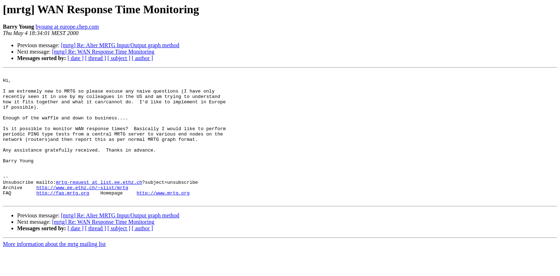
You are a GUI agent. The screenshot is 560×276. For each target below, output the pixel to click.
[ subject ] (119, 58)
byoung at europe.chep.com (67, 27)
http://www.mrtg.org (162, 217)
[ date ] (76, 58)
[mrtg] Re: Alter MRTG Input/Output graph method (120, 45)
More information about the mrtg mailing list (54, 270)
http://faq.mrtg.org (62, 217)
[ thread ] (95, 58)
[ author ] (142, 58)
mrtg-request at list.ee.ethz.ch (99, 204)
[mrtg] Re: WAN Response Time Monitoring (103, 52)
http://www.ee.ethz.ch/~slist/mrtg (82, 211)
